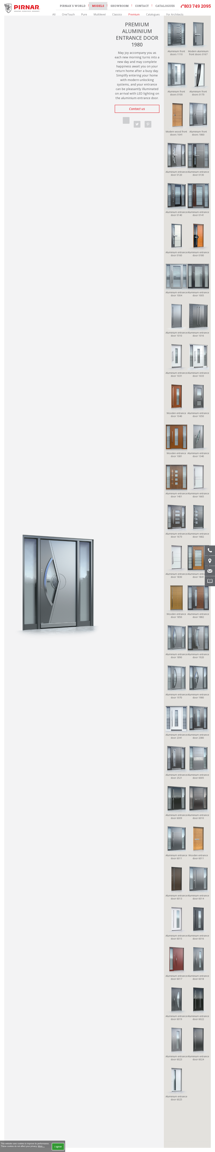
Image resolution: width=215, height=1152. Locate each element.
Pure (89, 11)
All (68, 11)
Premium (125, 11)
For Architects (157, 11)
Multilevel (100, 11)
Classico (113, 11)
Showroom (118, 5)
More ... (41, 1146)
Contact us (137, 108)
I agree (58, 1146)
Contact (140, 5)
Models (97, 5)
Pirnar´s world (72, 5)
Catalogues (139, 11)
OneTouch (78, 11)
